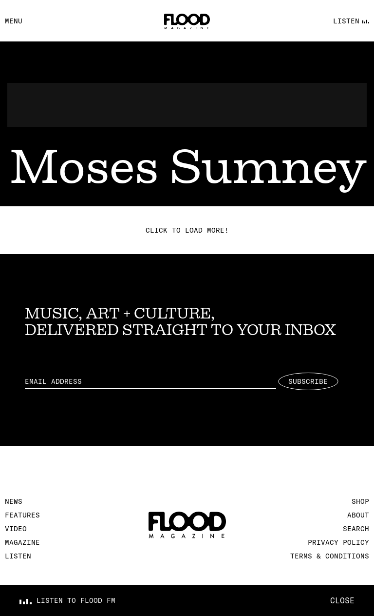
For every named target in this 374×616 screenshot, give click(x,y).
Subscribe (308, 381)
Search (356, 528)
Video (16, 528)
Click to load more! (187, 230)
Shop (360, 501)
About (358, 515)
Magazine (22, 542)
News (13, 501)
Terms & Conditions (329, 556)
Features (22, 515)
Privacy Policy (338, 542)
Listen (18, 556)
